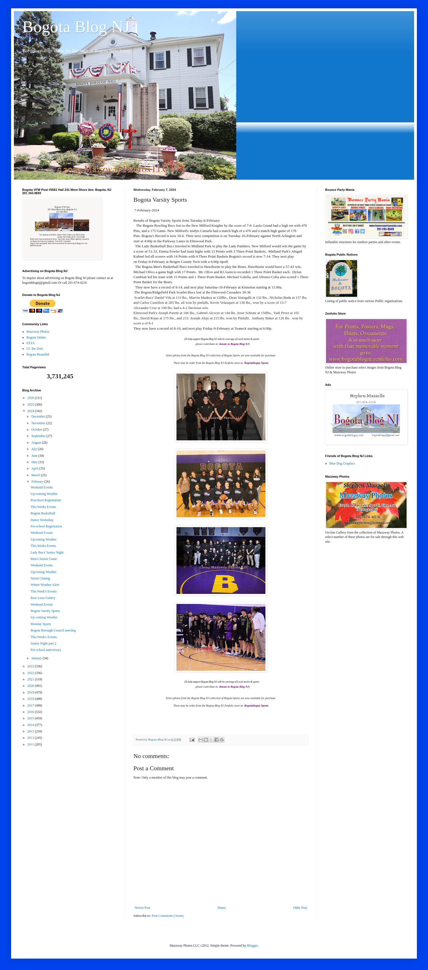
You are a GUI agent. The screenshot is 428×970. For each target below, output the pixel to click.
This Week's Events (44, 591)
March (36, 475)
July (34, 449)
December (38, 416)
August (36, 443)
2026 (31, 398)
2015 (31, 718)
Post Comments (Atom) (167, 916)
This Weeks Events (43, 507)
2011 (31, 744)
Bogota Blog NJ (76, 27)
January (37, 658)
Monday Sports (41, 624)
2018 (31, 699)
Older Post (300, 908)
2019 (31, 692)
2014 (31, 725)
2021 (31, 679)
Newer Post (142, 908)
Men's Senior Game (44, 559)
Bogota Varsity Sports (45, 611)
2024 (31, 411)
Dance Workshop (42, 520)
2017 (31, 705)
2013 (31, 731)
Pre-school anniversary (46, 650)
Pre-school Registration (46, 526)
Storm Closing (40, 578)
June (34, 456)
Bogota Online (36, 337)
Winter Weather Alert (45, 585)
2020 (31, 686)
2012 (31, 738)
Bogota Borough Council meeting (53, 630)
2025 (31, 404)
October (37, 429)
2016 (31, 712)
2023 (31, 666)
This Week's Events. (44, 637)
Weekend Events (42, 487)
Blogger (252, 945)
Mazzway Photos (37, 332)
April (35, 468)
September (38, 436)
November (38, 423)
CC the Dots (34, 349)
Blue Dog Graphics (342, 463)
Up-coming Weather (44, 494)
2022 (31, 673)
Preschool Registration (46, 500)
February (37, 481)
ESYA (30, 343)
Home (222, 908)
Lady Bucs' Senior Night (47, 552)
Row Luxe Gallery (43, 598)
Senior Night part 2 (43, 643)
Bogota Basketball (43, 513)
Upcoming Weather (43, 539)
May (34, 462)
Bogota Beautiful (37, 354)
